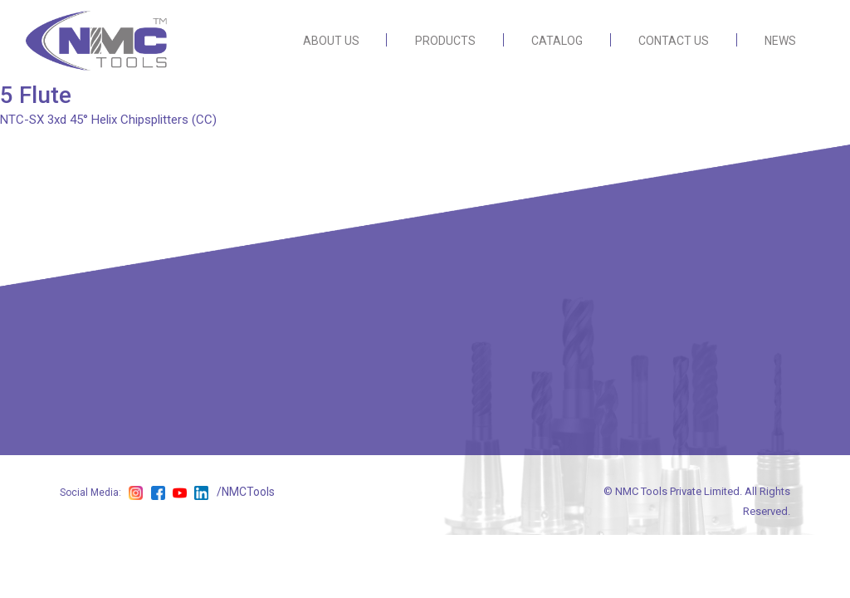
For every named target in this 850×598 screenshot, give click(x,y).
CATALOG (557, 40)
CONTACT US (673, 40)
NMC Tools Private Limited (677, 491)
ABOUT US (331, 40)
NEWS (780, 40)
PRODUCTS (445, 40)
